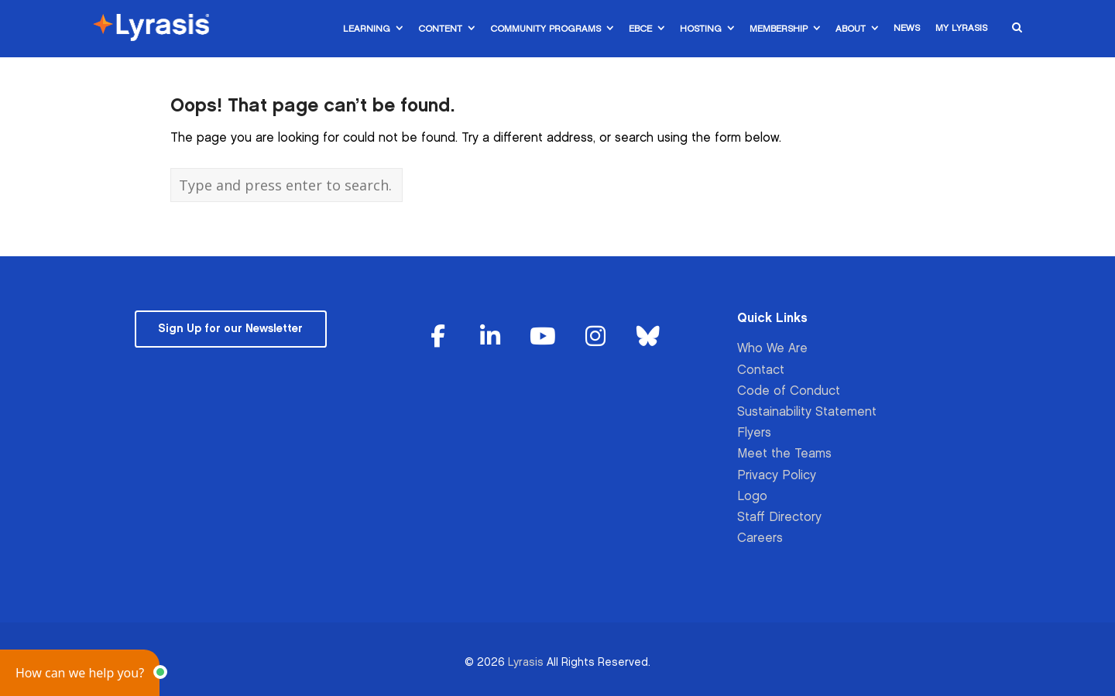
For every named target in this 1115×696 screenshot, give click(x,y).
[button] (80, 673)
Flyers (754, 433)
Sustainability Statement (807, 412)
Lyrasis (526, 662)
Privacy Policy (776, 476)
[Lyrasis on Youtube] (543, 337)
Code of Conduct (788, 391)
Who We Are (772, 349)
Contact (760, 370)
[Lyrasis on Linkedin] (491, 337)
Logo (752, 496)
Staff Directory (779, 517)
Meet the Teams (784, 454)
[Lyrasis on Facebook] (438, 337)
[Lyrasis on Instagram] (595, 337)
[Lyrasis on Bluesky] (648, 337)
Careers (760, 538)
